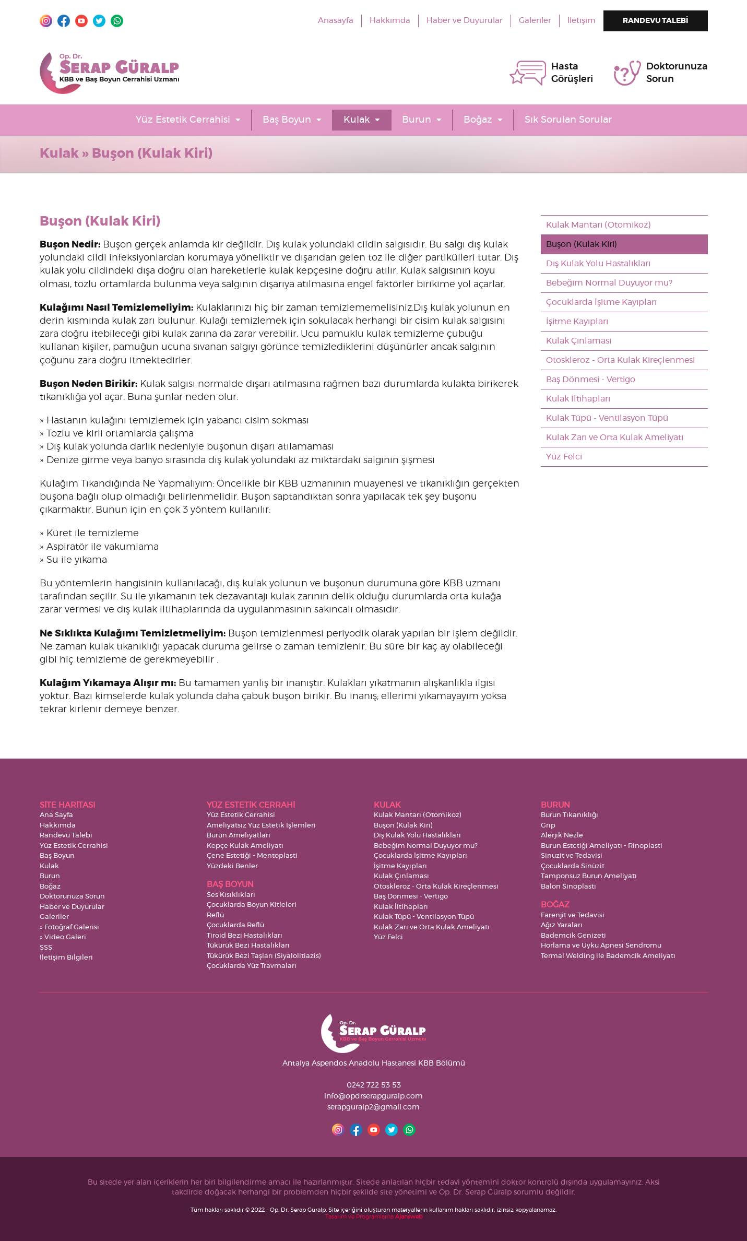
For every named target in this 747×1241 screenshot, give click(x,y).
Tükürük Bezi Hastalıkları (248, 945)
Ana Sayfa (56, 815)
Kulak (356, 120)
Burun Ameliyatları (238, 835)
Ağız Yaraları (562, 925)
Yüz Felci (564, 457)
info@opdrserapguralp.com (373, 1096)
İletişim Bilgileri (66, 957)
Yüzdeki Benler (232, 866)
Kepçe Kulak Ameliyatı (245, 846)
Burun (416, 120)
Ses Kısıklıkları (231, 895)
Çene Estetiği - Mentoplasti (252, 856)
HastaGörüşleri (572, 73)
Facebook (63, 20)
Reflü (215, 915)
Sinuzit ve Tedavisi (571, 856)
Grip (548, 825)
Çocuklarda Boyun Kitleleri (252, 905)
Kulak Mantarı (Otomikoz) (598, 225)
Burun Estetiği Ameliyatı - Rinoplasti (601, 846)
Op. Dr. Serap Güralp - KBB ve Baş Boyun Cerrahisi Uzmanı (109, 73)
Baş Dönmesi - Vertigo (590, 379)
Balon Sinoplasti (568, 886)
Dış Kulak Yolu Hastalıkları (598, 263)
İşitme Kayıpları (577, 321)
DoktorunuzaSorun (677, 73)
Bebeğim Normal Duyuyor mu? (609, 283)
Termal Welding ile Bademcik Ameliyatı (608, 956)
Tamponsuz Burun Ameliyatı (589, 876)
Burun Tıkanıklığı (569, 815)
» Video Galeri (63, 937)
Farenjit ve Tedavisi (572, 915)
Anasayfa (335, 21)
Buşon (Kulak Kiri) (581, 244)
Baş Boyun (287, 120)
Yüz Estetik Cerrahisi (183, 120)
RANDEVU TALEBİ (655, 21)
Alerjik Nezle (562, 835)
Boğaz (478, 120)
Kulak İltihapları (578, 399)
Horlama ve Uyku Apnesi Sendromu (601, 945)
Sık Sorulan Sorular (568, 120)
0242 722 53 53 (374, 1085)
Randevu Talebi (66, 835)
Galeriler (535, 21)
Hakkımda (390, 21)
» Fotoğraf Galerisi (69, 927)
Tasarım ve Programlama (373, 1217)
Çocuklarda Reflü (235, 925)
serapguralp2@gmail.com (373, 1107)
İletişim (581, 21)
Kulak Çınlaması (578, 341)
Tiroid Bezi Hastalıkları (244, 935)
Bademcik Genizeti (573, 935)
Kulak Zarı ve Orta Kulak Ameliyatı (614, 437)
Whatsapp (117, 20)
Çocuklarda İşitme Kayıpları (601, 302)
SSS (46, 947)
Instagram (46, 20)
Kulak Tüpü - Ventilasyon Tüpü (607, 418)
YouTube (81, 20)
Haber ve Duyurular (464, 21)
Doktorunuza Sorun (72, 896)
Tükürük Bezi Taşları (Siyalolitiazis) (264, 956)
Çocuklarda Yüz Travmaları (252, 966)
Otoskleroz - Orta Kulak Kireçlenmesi (620, 360)
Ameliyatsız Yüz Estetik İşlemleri (261, 825)
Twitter (99, 20)
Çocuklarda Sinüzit (572, 866)
